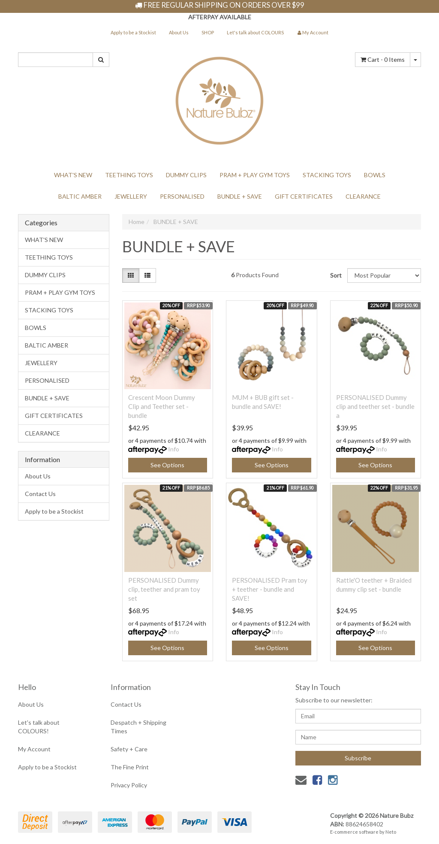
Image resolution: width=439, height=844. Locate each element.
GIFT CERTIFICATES (304, 196)
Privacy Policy (129, 785)
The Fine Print (130, 767)
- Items (383, 59)
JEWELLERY (130, 196)
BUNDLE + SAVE (239, 196)
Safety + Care (129, 749)
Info (173, 449)
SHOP (207, 32)
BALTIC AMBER (80, 196)
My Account (34, 749)
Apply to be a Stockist (133, 32)
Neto (390, 832)
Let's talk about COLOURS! (39, 727)
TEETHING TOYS (129, 174)
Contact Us (40, 493)
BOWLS (374, 174)
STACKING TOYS (327, 174)
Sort (335, 275)
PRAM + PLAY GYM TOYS (255, 174)
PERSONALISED (182, 196)
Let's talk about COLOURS (255, 32)
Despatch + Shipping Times (138, 727)
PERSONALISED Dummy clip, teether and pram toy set (164, 589)
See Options (167, 465)
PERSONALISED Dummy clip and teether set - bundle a (375, 406)
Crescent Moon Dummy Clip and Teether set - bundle (161, 406)
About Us (179, 32)
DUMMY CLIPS (186, 174)
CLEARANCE (363, 196)
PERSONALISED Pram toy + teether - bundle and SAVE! (269, 589)
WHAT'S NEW (73, 174)
